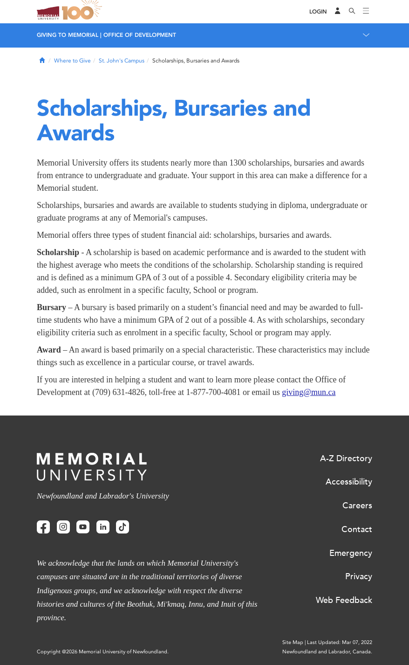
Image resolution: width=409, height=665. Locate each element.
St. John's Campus (121, 60)
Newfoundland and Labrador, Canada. (327, 652)
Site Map (292, 642)
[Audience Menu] (338, 11)
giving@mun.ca (308, 392)
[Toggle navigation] (366, 11)
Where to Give (72, 60)
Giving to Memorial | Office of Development (106, 35)
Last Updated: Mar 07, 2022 (339, 642)
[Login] (318, 11)
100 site (83, 11)
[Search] (352, 11)
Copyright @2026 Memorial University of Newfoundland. (103, 652)
